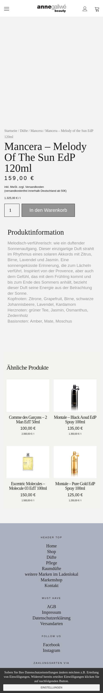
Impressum (51, 612)
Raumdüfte (51, 568)
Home (51, 545)
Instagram (51, 650)
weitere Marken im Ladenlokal (51, 574)
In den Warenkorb (48, 210)
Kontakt (51, 585)
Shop (51, 551)
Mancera (37, 131)
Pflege (51, 562)
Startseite (10, 131)
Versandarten (51, 623)
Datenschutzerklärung (51, 618)
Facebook (51, 644)
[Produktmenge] (11, 210)
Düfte (24, 131)
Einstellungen (51, 687)
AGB (51, 606)
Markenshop (51, 579)
